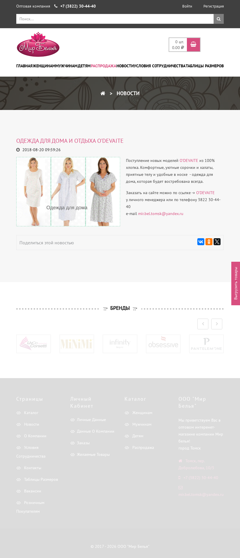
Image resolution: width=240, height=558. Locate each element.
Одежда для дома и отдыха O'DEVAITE (70, 141)
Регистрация (213, 6)
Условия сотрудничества (159, 65)
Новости (125, 65)
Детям (84, 65)
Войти (187, 6)
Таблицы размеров (205, 65)
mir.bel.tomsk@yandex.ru (160, 213)
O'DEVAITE (189, 160)
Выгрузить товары (235, 283)
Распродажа (103, 65)
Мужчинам (66, 65)
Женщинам (44, 65)
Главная (24, 65)
